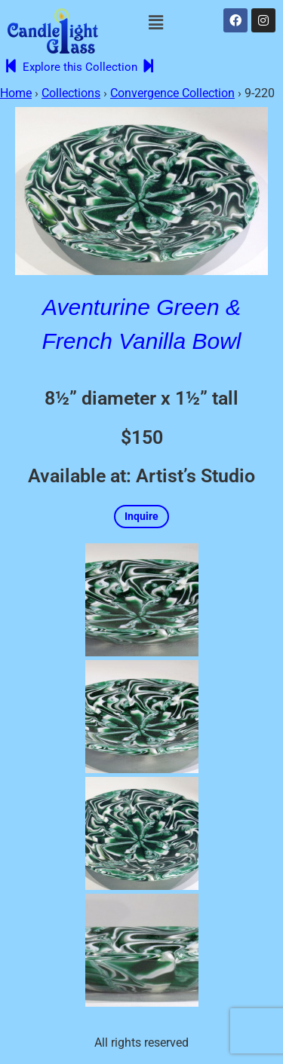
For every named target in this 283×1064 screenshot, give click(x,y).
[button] (155, 22)
